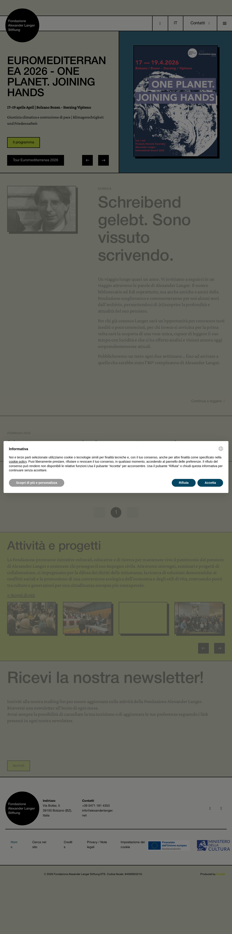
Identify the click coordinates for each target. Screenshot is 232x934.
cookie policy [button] (18, 461)
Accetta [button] (210, 482)
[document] (116, 459)
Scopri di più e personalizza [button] (36, 482)
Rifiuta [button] (184, 482)
